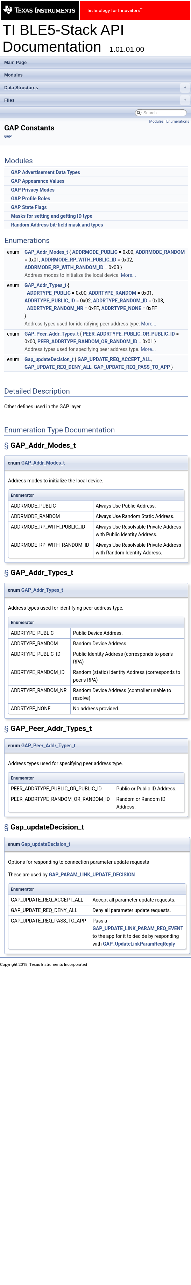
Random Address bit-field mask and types (57, 225)
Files (97, 100)
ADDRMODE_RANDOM (160, 252)
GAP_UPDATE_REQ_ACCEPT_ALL (114, 359)
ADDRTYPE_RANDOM (112, 293)
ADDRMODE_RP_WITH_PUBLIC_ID (78, 260)
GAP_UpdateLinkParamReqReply (139, 944)
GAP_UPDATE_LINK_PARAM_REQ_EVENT (138, 928)
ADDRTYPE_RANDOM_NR (55, 308)
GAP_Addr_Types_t (45, 285)
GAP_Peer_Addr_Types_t (51, 334)
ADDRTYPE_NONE (121, 308)
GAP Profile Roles (30, 198)
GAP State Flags (29, 207)
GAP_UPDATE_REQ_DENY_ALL (58, 367)
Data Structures (97, 88)
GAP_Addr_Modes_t (46, 252)
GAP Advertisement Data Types (45, 172)
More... (128, 275)
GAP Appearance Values (37, 181)
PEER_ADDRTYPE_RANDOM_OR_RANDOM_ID (87, 341)
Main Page (15, 62)
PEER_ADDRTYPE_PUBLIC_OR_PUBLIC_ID (129, 334)
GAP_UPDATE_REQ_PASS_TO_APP (132, 367)
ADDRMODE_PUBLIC (95, 252)
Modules (13, 75)
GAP (8, 136)
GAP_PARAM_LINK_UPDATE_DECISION (92, 874)
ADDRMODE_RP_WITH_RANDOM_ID (64, 267)
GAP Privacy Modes (32, 190)
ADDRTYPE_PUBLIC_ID (49, 300)
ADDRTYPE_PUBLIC (49, 293)
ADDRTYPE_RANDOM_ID (120, 300)
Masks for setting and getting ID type (51, 216)
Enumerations (177, 121)
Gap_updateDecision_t (48, 359)
